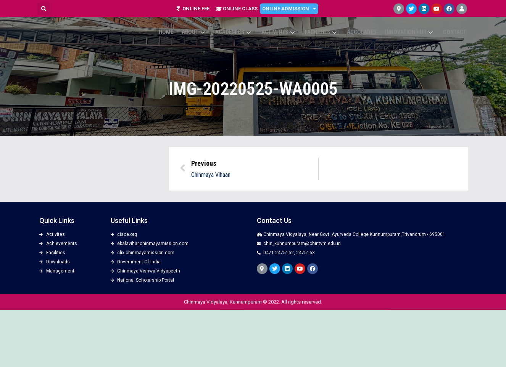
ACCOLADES (367, 31)
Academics (247, 31)
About (209, 31)
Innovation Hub (413, 31)
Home (184, 31)
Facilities (330, 31)
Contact (455, 31)
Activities (289, 31)
